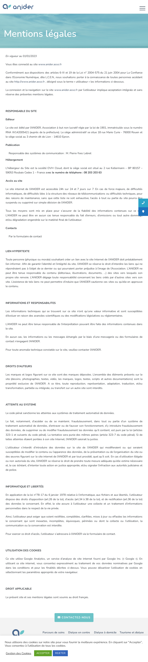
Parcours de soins (54, 632)
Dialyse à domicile (105, 632)
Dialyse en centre (79, 632)
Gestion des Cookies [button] (18, 653)
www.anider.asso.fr (50, 64)
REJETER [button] (60, 653)
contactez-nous (74, 617)
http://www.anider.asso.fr (29, 82)
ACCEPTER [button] (43, 653)
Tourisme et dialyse (132, 632)
